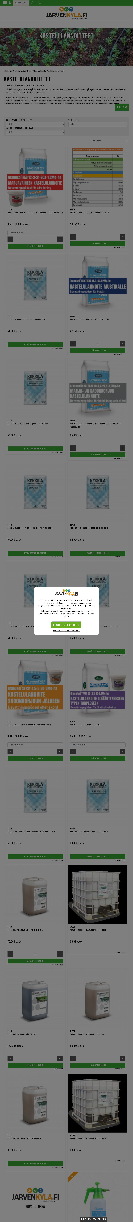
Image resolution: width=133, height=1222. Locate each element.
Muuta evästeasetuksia (93, 1219)
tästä (66, 616)
